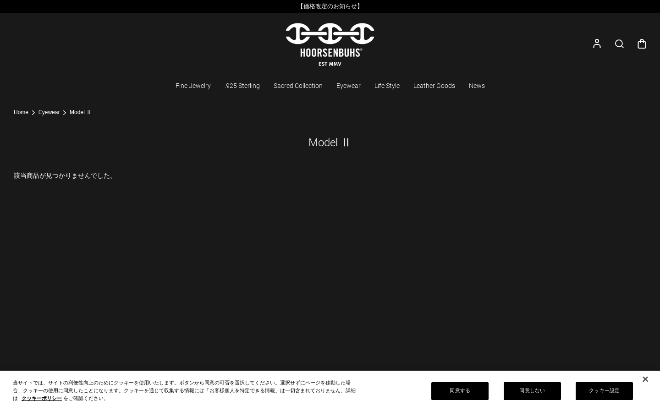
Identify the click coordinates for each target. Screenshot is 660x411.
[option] (330, 6)
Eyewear (49, 112)
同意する (460, 393)
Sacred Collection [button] (298, 85)
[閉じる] (645, 382)
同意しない (532, 393)
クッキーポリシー (42, 401)
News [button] (477, 85)
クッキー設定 (604, 393)
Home (21, 112)
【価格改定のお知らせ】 (330, 6)
